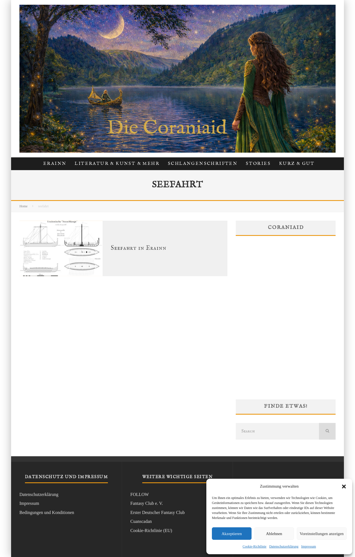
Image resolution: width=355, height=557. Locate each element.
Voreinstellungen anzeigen (322, 533)
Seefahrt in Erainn (138, 248)
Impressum (308, 546)
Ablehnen (274, 533)
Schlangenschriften (202, 164)
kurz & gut (297, 164)
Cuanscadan (141, 521)
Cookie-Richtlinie (255, 546)
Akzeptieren (232, 533)
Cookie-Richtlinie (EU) (151, 530)
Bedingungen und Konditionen (46, 512)
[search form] (277, 431)
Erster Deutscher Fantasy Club (157, 512)
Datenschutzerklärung (283, 546)
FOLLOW (139, 494)
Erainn (54, 164)
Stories (258, 164)
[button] (344, 486)
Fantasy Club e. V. (146, 503)
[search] (327, 431)
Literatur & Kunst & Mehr (117, 164)
